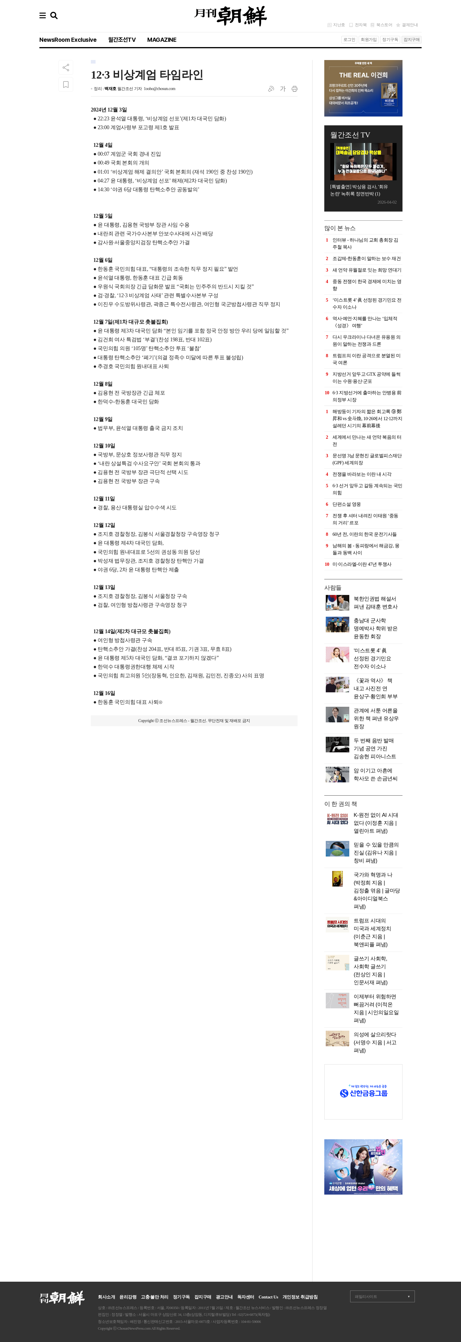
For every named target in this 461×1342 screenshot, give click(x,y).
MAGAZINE (161, 39)
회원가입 (369, 39)
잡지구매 (412, 39)
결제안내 (410, 25)
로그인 (349, 39)
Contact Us (268, 1297)
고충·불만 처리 (154, 1297)
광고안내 (224, 1297)
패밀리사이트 (366, 1296)
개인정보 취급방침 (300, 1297)
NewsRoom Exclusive (67, 39)
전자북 (361, 25)
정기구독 (390, 39)
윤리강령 (127, 1297)
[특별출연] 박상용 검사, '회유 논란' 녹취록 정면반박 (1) (359, 190)
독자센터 (245, 1297)
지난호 (339, 25)
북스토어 (384, 25)
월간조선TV (122, 39)
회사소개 (106, 1297)
